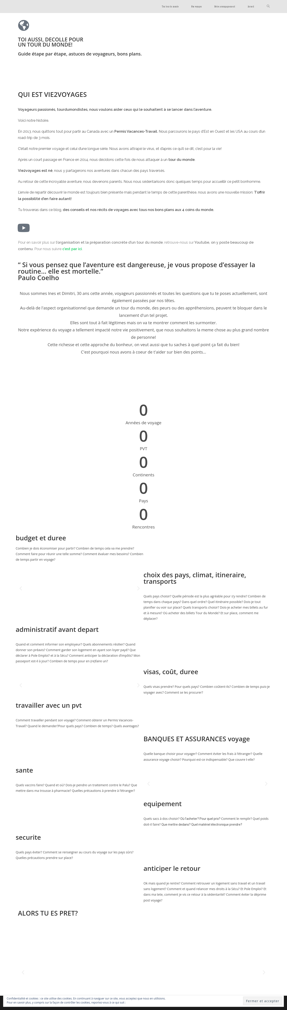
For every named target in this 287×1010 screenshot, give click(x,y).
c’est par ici (72, 249)
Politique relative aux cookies (144, 1002)
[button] (21, 588)
